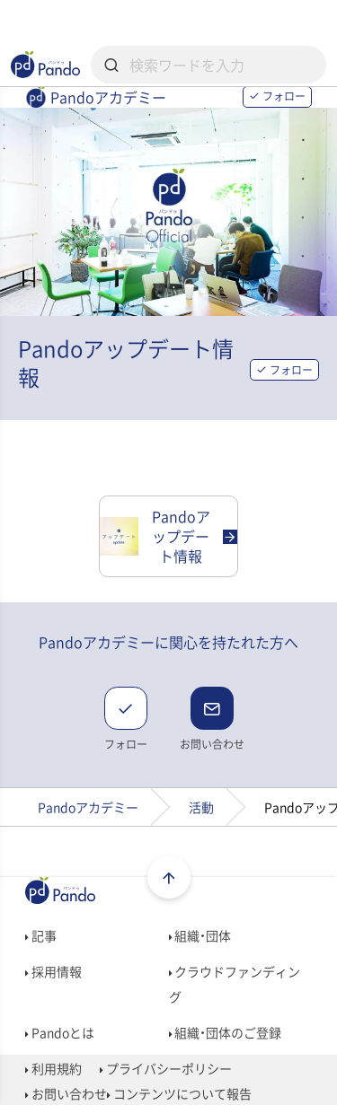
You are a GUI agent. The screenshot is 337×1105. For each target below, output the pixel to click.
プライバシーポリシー (166, 1068)
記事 (41, 935)
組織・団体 (200, 935)
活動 (201, 807)
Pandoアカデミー (88, 807)
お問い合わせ (66, 1093)
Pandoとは (59, 1032)
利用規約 (53, 1068)
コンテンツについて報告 (179, 1093)
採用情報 (53, 971)
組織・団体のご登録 (225, 1032)
